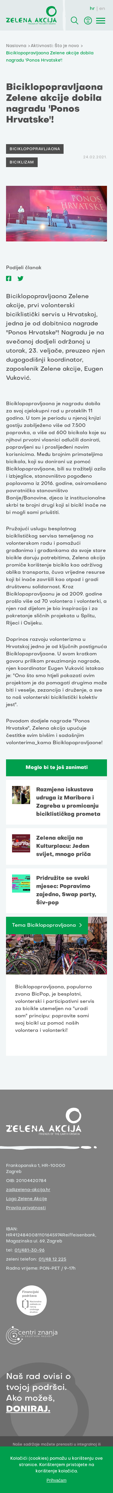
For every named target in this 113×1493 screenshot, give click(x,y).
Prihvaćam (56, 1480)
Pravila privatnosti (26, 1208)
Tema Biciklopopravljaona (44, 925)
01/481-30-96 (29, 1250)
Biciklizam (22, 162)
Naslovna (16, 46)
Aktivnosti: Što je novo (55, 46)
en (102, 8)
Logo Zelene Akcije (26, 1199)
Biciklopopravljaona (35, 149)
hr (92, 8)
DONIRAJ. (28, 1409)
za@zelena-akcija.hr (28, 1190)
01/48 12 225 (52, 1260)
